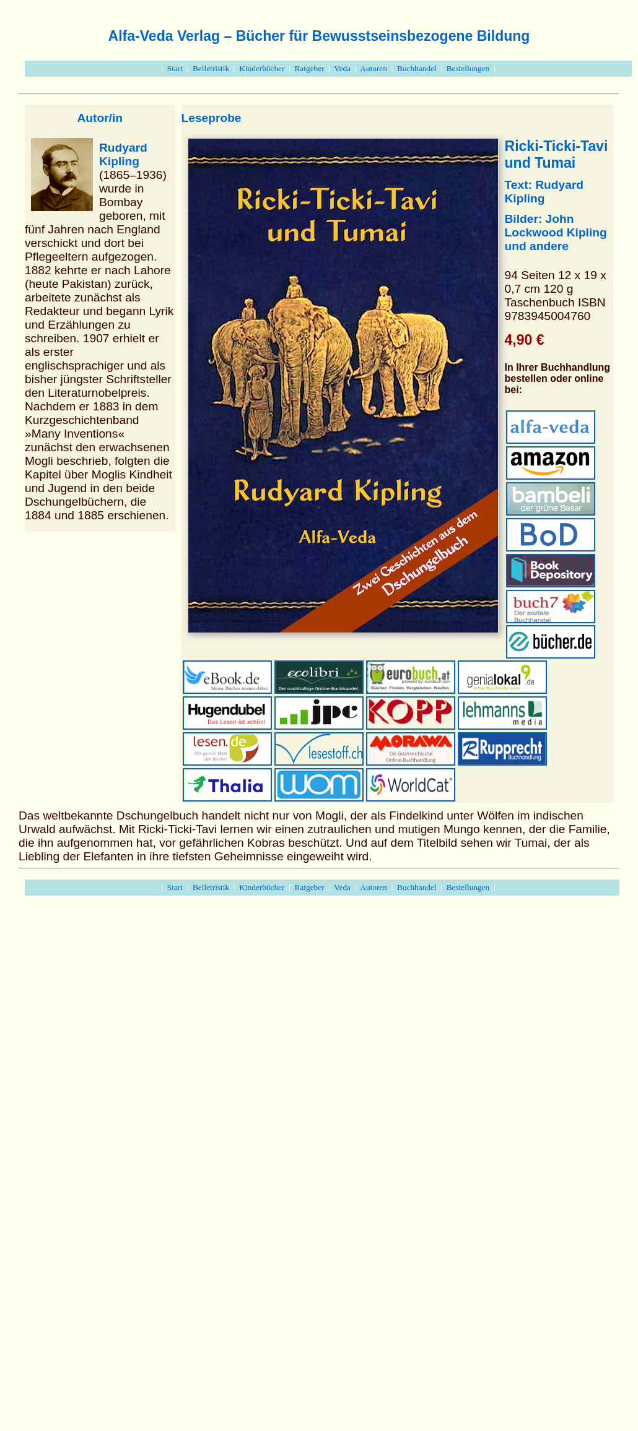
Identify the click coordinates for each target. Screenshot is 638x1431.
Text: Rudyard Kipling (544, 191)
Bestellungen (468, 68)
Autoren (373, 68)
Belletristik (211, 68)
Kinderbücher (261, 68)
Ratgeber (309, 68)
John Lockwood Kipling (556, 225)
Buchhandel (417, 68)
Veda (342, 68)
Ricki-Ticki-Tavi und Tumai (556, 154)
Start (175, 68)
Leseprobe (211, 117)
